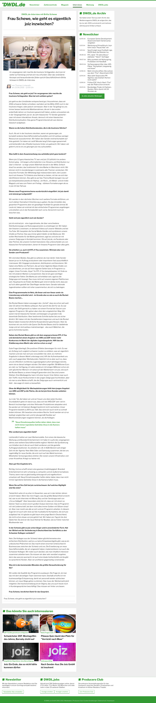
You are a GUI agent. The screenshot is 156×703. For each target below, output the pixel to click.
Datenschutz (102, 701)
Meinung (90, 5)
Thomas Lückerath (23, 85)
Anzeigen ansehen (62, 692)
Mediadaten (68, 701)
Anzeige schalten (47, 692)
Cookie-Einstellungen (90, 701)
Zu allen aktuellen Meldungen (92, 96)
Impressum (110, 701)
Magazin (64, 5)
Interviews (77, 5)
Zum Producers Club (86, 692)
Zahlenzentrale (50, 5)
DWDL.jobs (103, 5)
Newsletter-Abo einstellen (12, 692)
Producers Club (78, 701)
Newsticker (34, 5)
